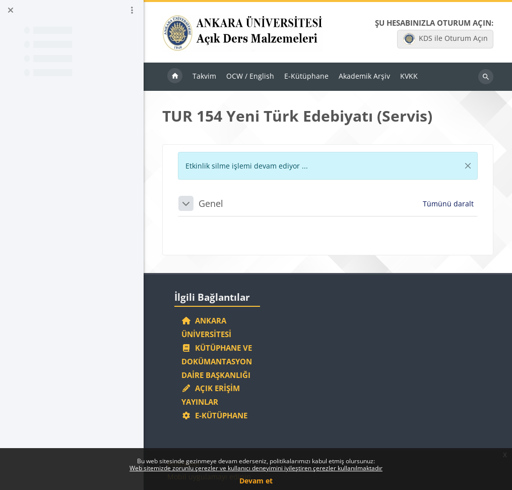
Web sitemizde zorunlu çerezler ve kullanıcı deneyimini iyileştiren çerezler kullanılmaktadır (256, 468)
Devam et (256, 480)
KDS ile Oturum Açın (445, 39)
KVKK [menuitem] (409, 76)
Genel (211, 203)
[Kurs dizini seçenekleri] (132, 10)
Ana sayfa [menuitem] (174, 77)
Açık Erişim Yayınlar (210, 395)
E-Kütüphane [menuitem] (306, 76)
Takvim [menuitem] (204, 76)
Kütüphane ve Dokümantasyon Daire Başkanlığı (216, 361)
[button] (186, 203)
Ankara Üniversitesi (206, 327)
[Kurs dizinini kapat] (11, 10)
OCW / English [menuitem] (250, 76)
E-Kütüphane (214, 415)
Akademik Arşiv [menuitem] (364, 76)
